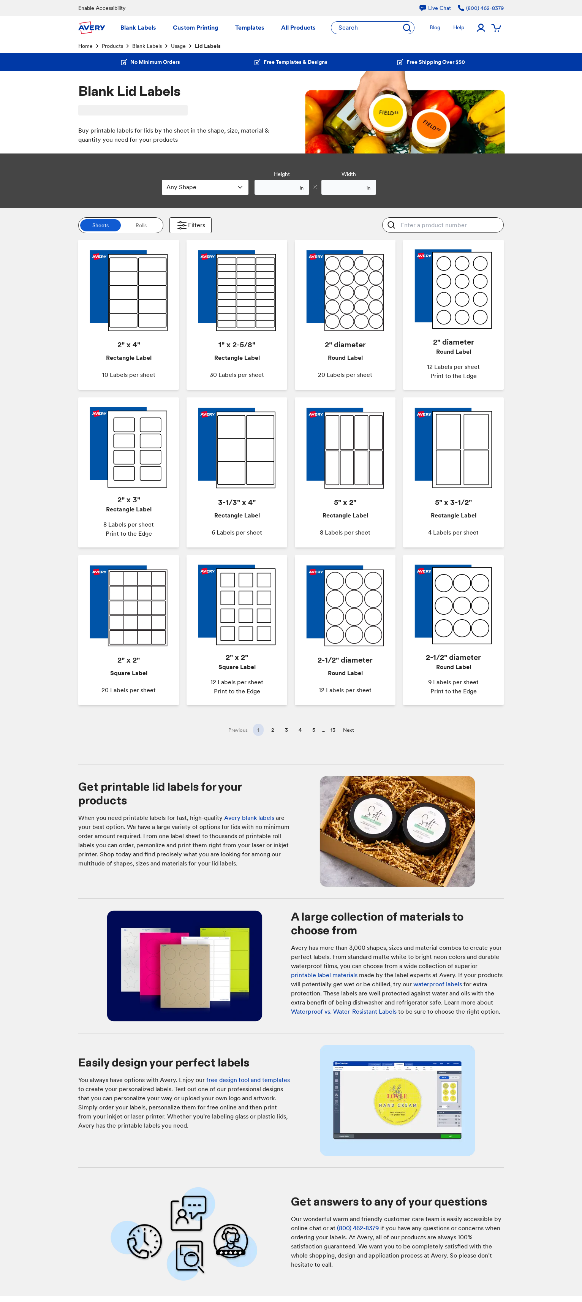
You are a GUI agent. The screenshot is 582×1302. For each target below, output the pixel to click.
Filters (190, 225)
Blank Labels (147, 46)
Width (349, 174)
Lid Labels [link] (208, 46)
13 (333, 730)
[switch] (120, 225)
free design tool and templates (248, 1080)
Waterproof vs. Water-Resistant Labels (344, 1011)
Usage (178, 46)
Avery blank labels (249, 817)
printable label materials (324, 975)
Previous (238, 730)
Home (85, 46)
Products (112, 46)
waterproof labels (437, 984)
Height (282, 174)
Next (348, 730)
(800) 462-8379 (358, 1228)
